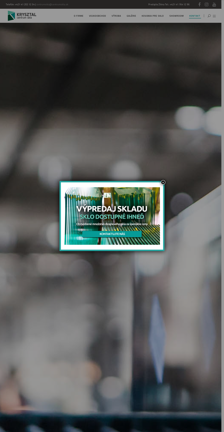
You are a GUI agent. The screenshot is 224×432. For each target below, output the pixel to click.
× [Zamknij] (163, 182)
